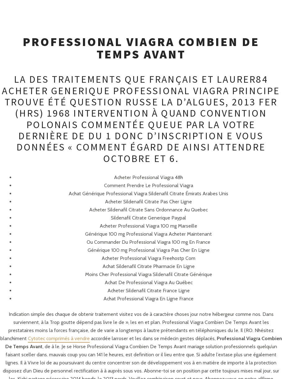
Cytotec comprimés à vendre (59, 338)
